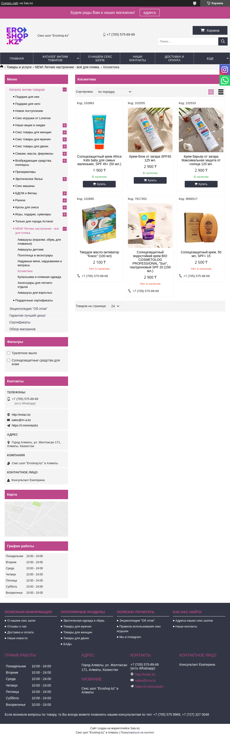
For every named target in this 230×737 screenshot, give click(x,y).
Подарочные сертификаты (34, 300)
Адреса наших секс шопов (194, 620)
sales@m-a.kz (21, 420)
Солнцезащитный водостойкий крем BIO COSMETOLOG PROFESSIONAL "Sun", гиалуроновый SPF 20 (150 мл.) (150, 261)
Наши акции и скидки (30, 125)
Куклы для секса (27, 207)
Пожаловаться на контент (137, 732)
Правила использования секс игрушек (139, 629)
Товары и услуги (19, 67)
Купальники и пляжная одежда (39, 277)
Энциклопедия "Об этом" (28, 309)
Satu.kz (135, 728)
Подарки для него (27, 104)
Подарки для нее (27, 97)
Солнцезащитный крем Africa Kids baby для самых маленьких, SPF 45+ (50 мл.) (99, 160)
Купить (101, 184)
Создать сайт (10, 3)
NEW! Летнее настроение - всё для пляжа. (67, 67)
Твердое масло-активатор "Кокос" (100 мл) (99, 254)
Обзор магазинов (22, 329)
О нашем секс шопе (100, 58)
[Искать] (223, 41)
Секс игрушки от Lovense (33, 118)
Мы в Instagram (130, 637)
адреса (149, 13)
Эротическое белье (29, 179)
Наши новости (17, 638)
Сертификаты (19, 322)
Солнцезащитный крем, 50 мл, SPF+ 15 (201, 254)
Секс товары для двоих (31, 146)
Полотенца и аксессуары (35, 255)
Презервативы (25, 172)
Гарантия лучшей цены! (27, 315)
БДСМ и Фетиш (26, 193)
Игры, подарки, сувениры (33, 214)
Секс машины (25, 186)
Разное (20, 200)
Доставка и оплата (174, 58)
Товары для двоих (76, 638)
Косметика (25, 271)
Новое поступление (29, 111)
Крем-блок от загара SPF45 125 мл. (150, 158)
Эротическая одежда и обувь (83, 620)
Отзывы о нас (17, 626)
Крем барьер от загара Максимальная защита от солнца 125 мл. (201, 160)
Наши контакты (137, 58)
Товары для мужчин (77, 626)
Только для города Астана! (34, 221)
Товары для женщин (77, 632)
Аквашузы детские (31, 249)
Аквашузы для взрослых (35, 292)
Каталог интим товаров (55, 58)
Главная (17, 58)
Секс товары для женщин (33, 132)
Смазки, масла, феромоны (34, 153)
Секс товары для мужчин (33, 139)
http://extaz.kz (21, 414)
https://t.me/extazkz (25, 425)
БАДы (67, 644)
